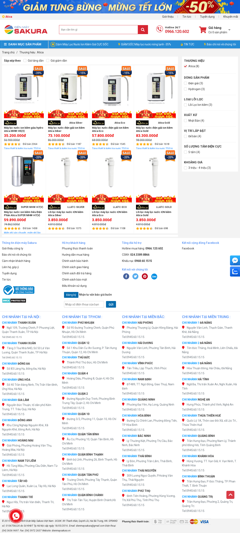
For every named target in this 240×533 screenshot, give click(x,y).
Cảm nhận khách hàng (16, 260)
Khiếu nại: (137, 260)
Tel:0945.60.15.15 (12, 337)
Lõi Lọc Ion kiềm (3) (198, 105)
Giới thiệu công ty (12, 248)
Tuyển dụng (207, 16)
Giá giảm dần (56, 61)
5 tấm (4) (192, 152)
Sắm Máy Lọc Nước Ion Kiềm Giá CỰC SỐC (82, 44)
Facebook (188, 248)
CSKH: (135, 254)
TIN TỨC (187, 44)
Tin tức (186, 16)
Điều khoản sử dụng (74, 285)
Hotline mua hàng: (142, 248)
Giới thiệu (168, 16)
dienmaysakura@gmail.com (90, 525)
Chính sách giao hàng (75, 267)
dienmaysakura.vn (61, 530)
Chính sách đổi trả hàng (76, 273)
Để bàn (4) (192, 136)
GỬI (111, 304)
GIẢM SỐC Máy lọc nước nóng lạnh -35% (144, 44)
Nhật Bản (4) (194, 121)
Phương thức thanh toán (77, 248)
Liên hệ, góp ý (10, 267)
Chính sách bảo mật (74, 279)
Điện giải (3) (193, 83)
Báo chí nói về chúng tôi (220, 44)
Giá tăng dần (33, 61)
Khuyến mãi (230, 16)
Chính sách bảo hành (75, 260)
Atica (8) (191, 66)
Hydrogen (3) (194, 89)
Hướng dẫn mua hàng (75, 254)
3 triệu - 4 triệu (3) (197, 168)
